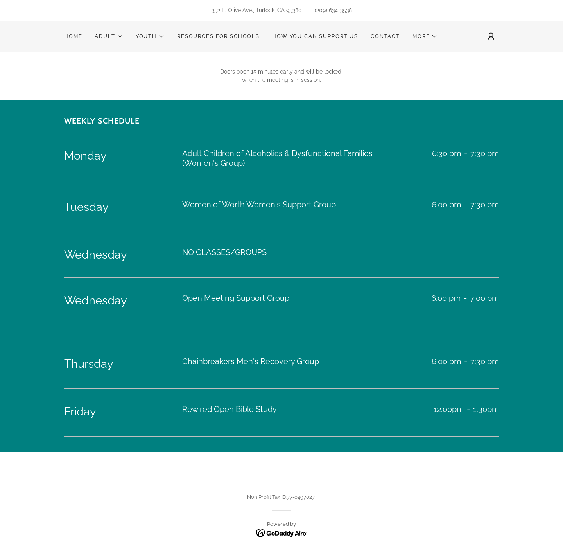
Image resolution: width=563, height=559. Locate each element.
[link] (281, 533)
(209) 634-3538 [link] (333, 10)
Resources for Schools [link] (218, 36)
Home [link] (73, 36)
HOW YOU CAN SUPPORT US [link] (315, 36)
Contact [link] (385, 36)
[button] (109, 36)
